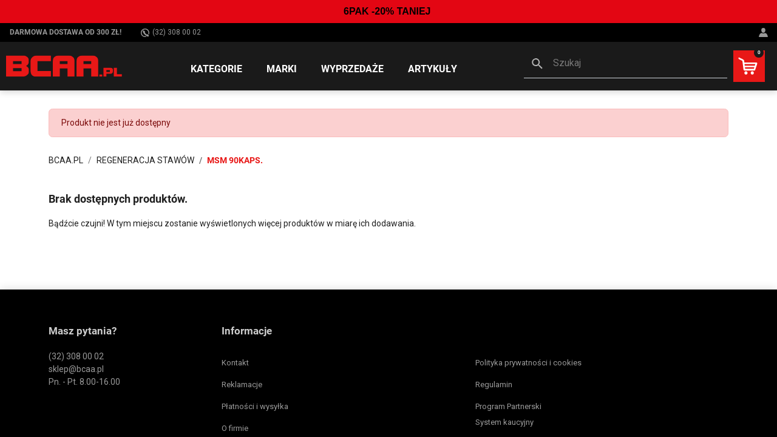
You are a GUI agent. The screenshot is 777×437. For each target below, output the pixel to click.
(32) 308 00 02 (171, 32)
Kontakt (235, 362)
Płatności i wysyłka (255, 406)
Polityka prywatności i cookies (528, 362)
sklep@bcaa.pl (76, 369)
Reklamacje (242, 384)
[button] (625, 64)
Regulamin (493, 384)
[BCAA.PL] (64, 65)
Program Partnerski (508, 406)
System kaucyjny (504, 422)
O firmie (235, 428)
